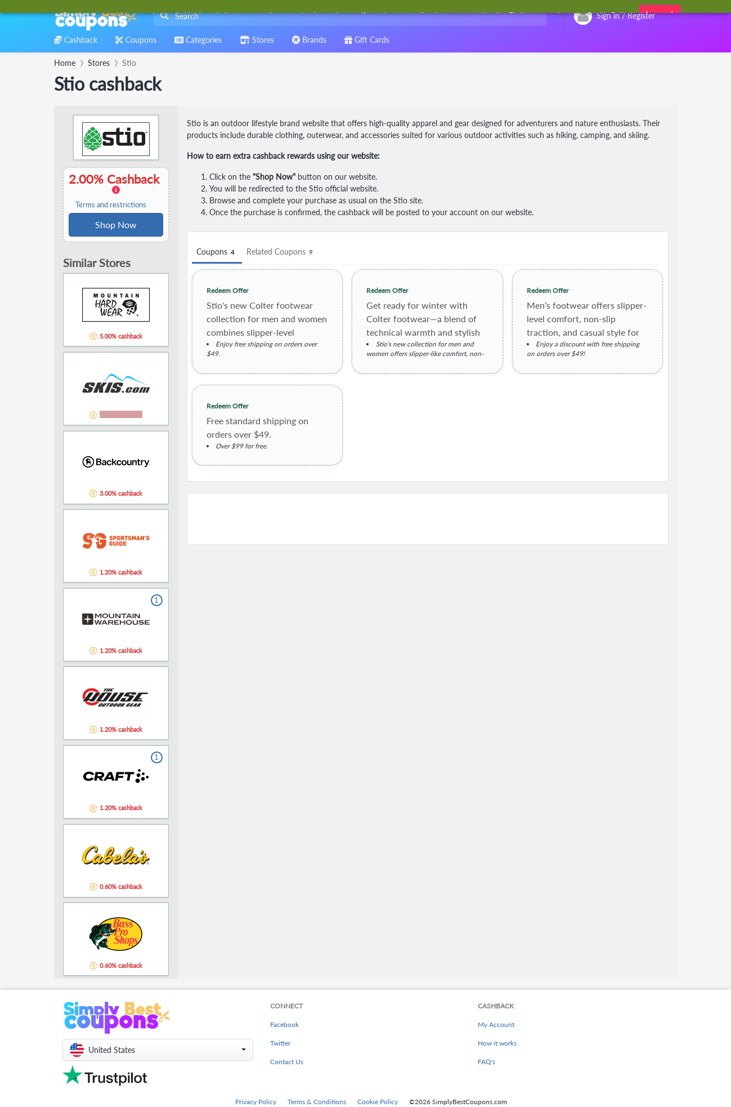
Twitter (280, 1043)
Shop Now (116, 224)
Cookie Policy (377, 1101)
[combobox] (347, 16)
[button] (157, 1050)
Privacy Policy (255, 1101)
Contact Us (286, 1061)
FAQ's (486, 1061)
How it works (497, 1043)
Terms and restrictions (110, 204)
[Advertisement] (427, 519)
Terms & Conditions (317, 1101)
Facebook (284, 1024)
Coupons (216, 252)
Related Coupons (281, 252)
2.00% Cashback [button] (116, 190)
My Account (496, 1024)
